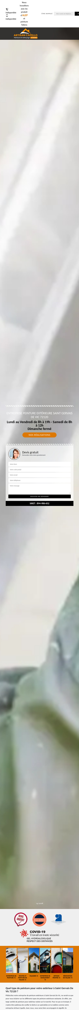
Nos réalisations (39, 434)
